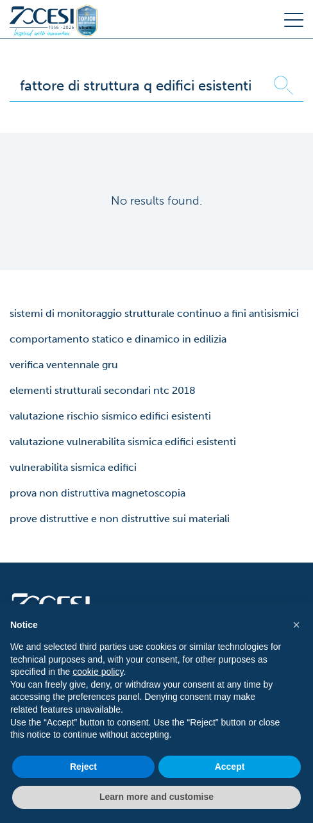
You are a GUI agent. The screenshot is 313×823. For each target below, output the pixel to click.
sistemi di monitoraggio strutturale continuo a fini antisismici (154, 313)
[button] (296, 625)
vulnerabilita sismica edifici (73, 467)
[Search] (137, 85)
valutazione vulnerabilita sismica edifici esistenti (123, 442)
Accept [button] (230, 766)
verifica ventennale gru (64, 365)
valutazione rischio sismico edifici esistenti (110, 416)
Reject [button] (83, 766)
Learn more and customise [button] (156, 797)
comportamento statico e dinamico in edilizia (118, 339)
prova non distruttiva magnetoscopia (97, 493)
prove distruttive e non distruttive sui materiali (120, 519)
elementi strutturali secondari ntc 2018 (103, 390)
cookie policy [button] (97, 671)
